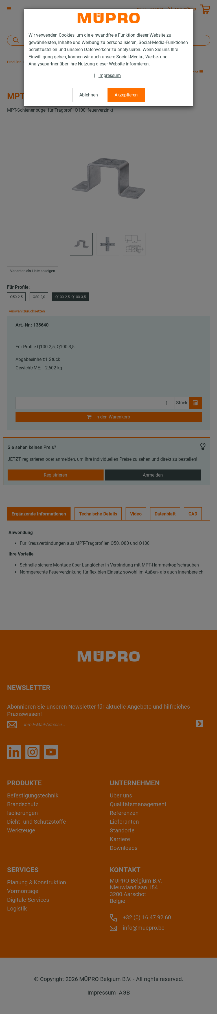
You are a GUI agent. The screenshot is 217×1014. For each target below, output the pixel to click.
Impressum (109, 75)
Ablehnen (88, 95)
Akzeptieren (126, 95)
